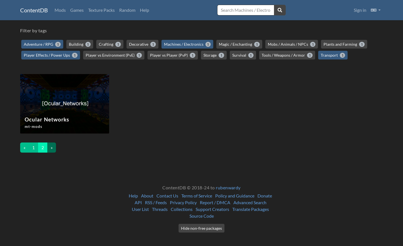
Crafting (110, 44)
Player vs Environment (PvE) (114, 55)
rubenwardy (228, 187)
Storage (213, 55)
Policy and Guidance (234, 195)
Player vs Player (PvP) (172, 55)
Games (77, 10)
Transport (333, 55)
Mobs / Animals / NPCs (292, 44)
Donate (264, 195)
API (138, 202)
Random (127, 10)
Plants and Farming (344, 44)
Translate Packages (250, 209)
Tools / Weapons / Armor (287, 55)
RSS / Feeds (156, 202)
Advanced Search (249, 202)
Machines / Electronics (187, 44)
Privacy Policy (183, 202)
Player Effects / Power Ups (51, 55)
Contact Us (167, 195)
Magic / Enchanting (239, 44)
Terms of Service (196, 195)
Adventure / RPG (42, 44)
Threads (160, 209)
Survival (243, 55)
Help (144, 10)
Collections (182, 209)
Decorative (142, 44)
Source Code (201, 216)
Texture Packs (101, 10)
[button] (376, 10)
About (147, 195)
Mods (60, 10)
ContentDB (34, 10)
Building (80, 44)
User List (140, 209)
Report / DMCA (215, 202)
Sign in (360, 10)
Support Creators (212, 209)
